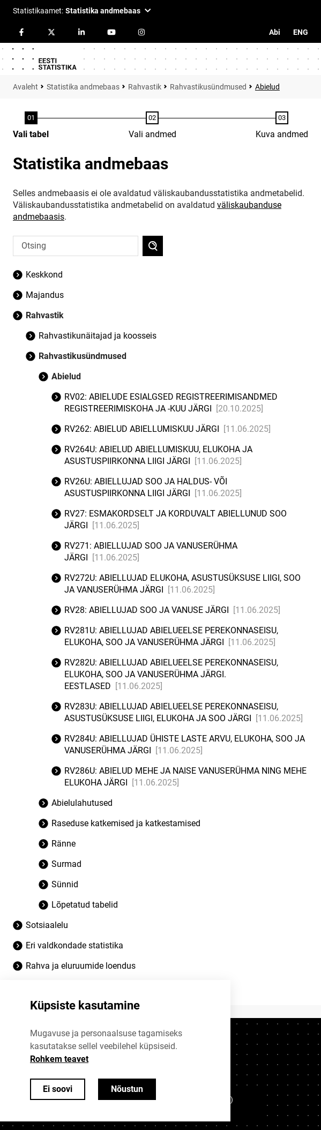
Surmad (66, 864)
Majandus (45, 295)
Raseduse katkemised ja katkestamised (125, 823)
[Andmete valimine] (152, 125)
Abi (274, 32)
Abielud (267, 87)
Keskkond (44, 275)
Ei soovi (57, 1089)
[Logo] (43, 59)
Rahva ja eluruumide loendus (81, 966)
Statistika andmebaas (83, 87)
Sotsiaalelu (47, 925)
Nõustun (127, 1089)
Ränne (63, 844)
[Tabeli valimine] (31, 125)
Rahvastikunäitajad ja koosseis (97, 336)
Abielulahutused (82, 803)
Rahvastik (144, 87)
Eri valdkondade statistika (74, 945)
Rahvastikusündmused (208, 87)
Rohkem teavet (59, 1059)
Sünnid (64, 884)
